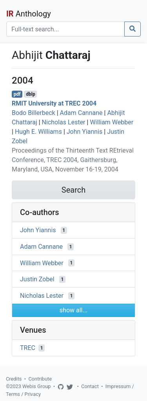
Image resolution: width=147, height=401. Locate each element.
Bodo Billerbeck (33, 113)
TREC (27, 348)
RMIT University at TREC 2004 (54, 103)
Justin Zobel (37, 279)
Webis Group (36, 386)
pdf (17, 94)
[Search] (65, 29)
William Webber (111, 122)
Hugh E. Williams (38, 131)
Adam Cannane (81, 113)
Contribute (40, 379)
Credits (14, 379)
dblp (30, 94)
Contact (90, 386)
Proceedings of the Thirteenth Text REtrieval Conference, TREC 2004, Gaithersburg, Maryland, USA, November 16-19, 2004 (73, 160)
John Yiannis (85, 131)
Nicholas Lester (63, 122)
